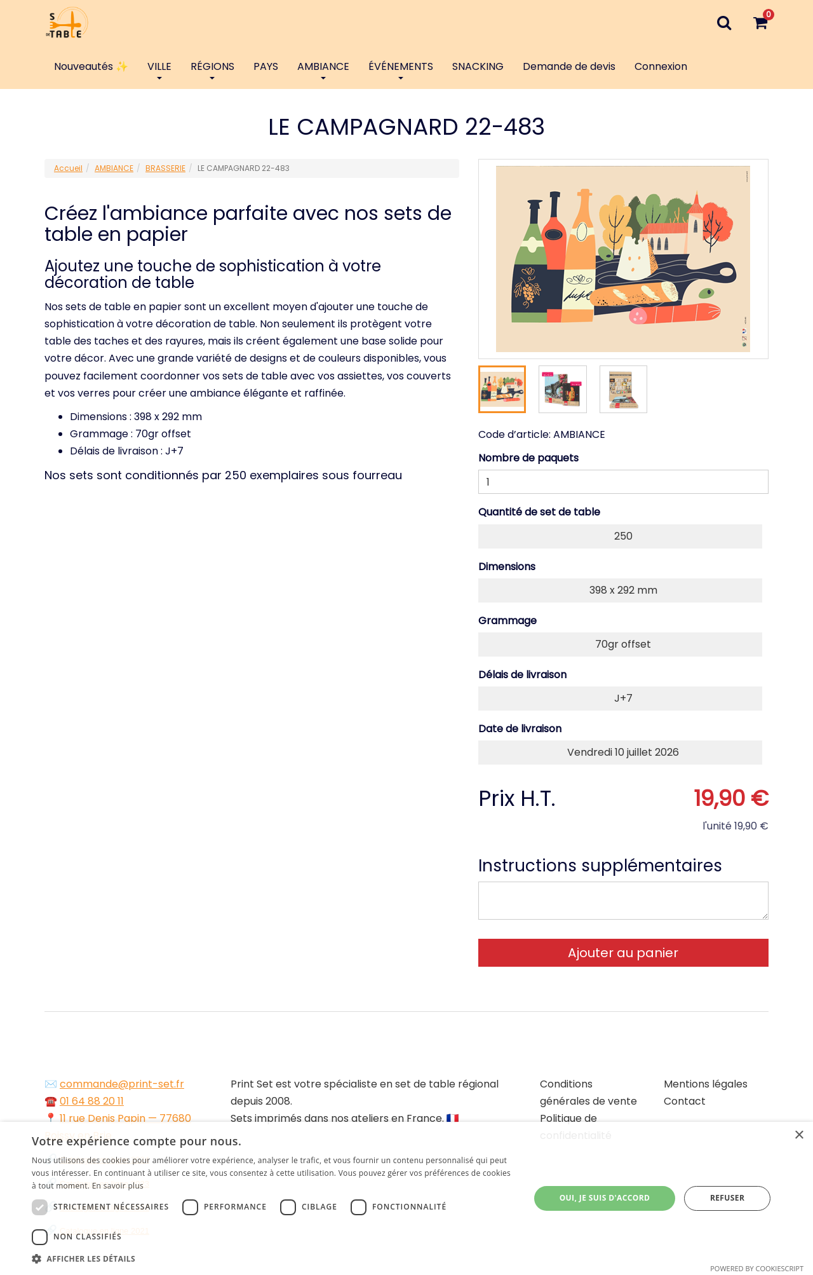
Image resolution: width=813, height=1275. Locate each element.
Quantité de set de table (539, 512)
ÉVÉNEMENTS (400, 69)
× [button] (798, 1135)
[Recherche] (724, 22)
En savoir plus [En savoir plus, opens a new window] (118, 1185)
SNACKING (478, 66)
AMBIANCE (323, 69)
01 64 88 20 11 (92, 1101)
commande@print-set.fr (122, 1084)
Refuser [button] (727, 1197)
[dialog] (406, 1198)
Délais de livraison (522, 674)
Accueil (68, 168)
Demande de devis (569, 66)
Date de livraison (519, 728)
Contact (685, 1101)
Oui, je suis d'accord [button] (605, 1197)
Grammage (507, 620)
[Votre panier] (760, 22)
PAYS (265, 66)
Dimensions (506, 566)
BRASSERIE (165, 168)
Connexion (661, 66)
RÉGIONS (212, 69)
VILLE (159, 69)
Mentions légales (706, 1084)
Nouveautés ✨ (91, 66)
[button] (273, 1258)
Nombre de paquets (528, 458)
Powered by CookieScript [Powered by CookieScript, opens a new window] (756, 1268)
